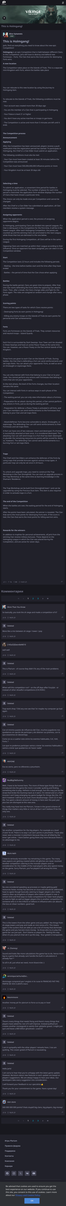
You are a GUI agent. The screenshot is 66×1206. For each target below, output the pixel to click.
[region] (33, 1194)
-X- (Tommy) (12, 948)
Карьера (8, 1166)
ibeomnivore (12, 997)
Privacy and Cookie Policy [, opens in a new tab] (27, 1195)
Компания (9, 1161)
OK (32, 1200)
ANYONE (11, 761)
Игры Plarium (11, 1141)
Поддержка (10, 1151)
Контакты (9, 1156)
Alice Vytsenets (15, 34)
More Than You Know (16, 607)
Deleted (10, 626)
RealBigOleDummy (15, 780)
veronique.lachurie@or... (17, 976)
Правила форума (12, 1146)
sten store (11, 1102)
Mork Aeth (11, 853)
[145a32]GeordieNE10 (16, 644)
